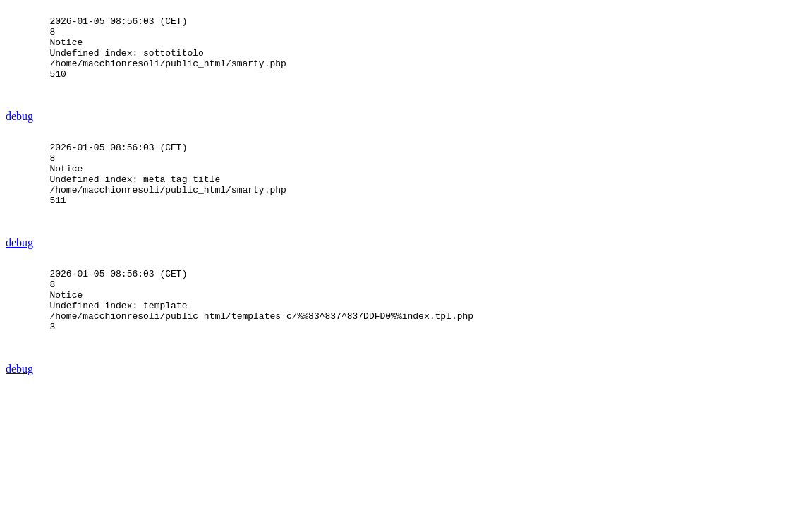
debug (19, 135)
